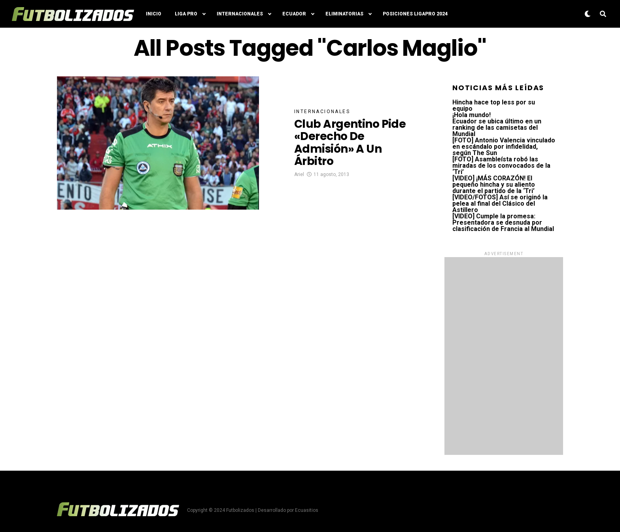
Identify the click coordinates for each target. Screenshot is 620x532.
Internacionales (240, 14)
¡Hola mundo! (471, 115)
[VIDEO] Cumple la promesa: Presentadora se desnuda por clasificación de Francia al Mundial (503, 222)
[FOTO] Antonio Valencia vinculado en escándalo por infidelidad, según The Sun (503, 146)
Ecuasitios (306, 510)
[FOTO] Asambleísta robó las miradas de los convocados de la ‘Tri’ (501, 165)
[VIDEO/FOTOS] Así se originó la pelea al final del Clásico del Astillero (500, 203)
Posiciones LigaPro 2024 (415, 14)
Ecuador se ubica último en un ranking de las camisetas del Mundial (496, 127)
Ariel (299, 174)
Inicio (153, 14)
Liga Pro (186, 14)
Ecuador (294, 14)
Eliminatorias (344, 14)
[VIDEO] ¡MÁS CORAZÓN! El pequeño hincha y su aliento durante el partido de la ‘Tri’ (493, 184)
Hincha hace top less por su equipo (493, 105)
